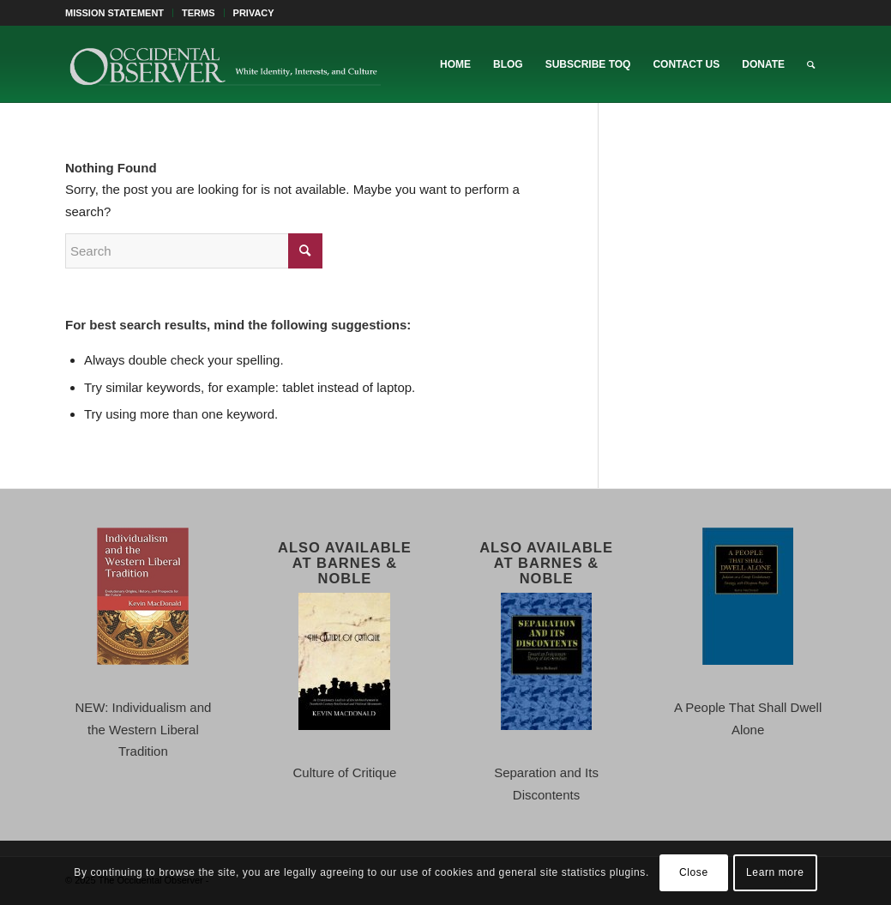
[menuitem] (119, 13)
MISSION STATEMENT (114, 13)
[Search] (811, 64)
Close (693, 872)
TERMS (198, 13)
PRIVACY (253, 13)
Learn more (775, 872)
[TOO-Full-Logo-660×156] (224, 64)
